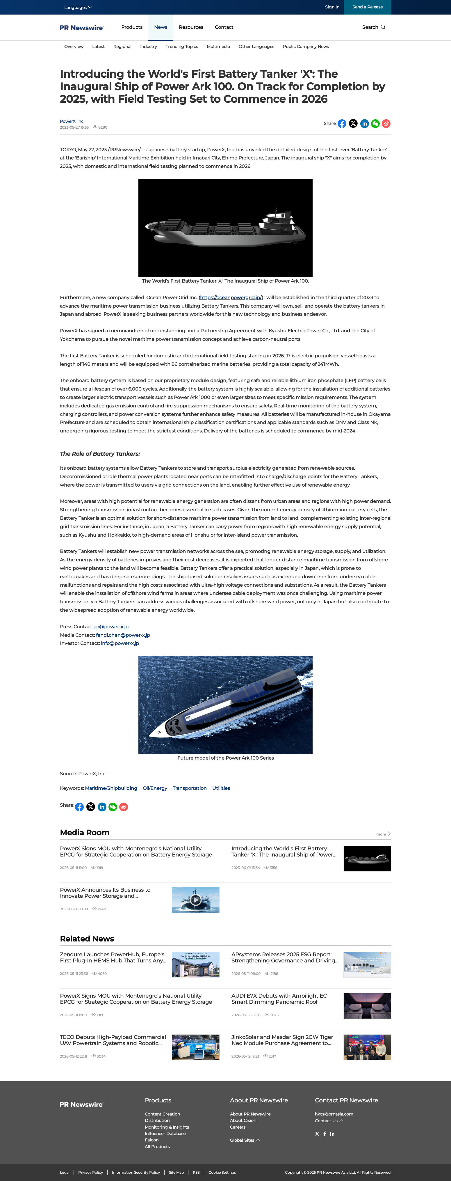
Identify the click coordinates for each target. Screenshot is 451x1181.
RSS (196, 1172)
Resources (191, 27)
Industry (148, 46)
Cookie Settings (222, 1172)
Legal (64, 1172)
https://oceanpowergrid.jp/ (231, 297)
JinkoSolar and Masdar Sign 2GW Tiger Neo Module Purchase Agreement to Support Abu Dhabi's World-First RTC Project (282, 1040)
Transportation (190, 788)
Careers (237, 1127)
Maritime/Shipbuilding (111, 788)
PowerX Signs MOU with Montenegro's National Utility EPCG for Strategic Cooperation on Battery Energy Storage (136, 852)
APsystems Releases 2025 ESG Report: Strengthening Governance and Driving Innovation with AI (283, 958)
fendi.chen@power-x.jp (123, 635)
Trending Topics (182, 46)
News (160, 27)
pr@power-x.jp (111, 626)
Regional (122, 46)
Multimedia (218, 46)
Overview (73, 46)
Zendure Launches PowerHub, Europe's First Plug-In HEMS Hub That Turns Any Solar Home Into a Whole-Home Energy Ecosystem (112, 958)
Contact (224, 27)
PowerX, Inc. (72, 121)
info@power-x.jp (120, 643)
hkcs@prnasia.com (334, 1114)
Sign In (332, 7)
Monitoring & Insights (167, 1127)
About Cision (243, 1120)
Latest (98, 46)
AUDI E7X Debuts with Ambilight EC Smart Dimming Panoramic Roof (279, 999)
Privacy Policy (90, 1172)
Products (131, 27)
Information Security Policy (136, 1172)
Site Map (176, 1172)
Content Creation (162, 1114)
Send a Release (367, 7)
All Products (157, 1146)
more (383, 833)
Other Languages (256, 46)
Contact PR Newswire (346, 1100)
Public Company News (306, 46)
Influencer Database (165, 1133)
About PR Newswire (259, 1100)
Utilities (221, 788)
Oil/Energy (155, 788)
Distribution (157, 1120)
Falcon (151, 1140)
